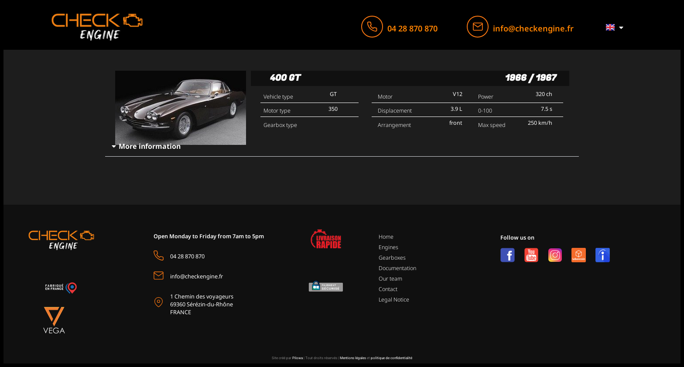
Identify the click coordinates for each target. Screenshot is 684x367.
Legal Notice (394, 299)
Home (386, 236)
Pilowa (297, 358)
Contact (388, 289)
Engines (388, 247)
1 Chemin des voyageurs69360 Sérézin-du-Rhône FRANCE (201, 304)
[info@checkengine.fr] (478, 27)
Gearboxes (392, 257)
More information (150, 146)
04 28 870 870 (412, 28)
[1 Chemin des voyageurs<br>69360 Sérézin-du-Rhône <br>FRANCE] (159, 302)
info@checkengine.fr (533, 28)
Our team (390, 278)
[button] (342, 146)
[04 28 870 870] (372, 27)
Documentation (397, 268)
